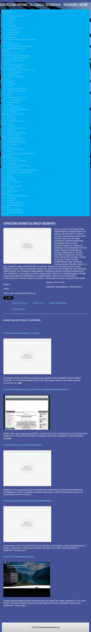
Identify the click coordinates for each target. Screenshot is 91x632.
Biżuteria (10, 81)
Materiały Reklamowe (16, 142)
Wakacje (5, 184)
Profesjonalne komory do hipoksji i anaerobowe (27, 501)
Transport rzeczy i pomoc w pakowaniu (22, 445)
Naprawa (6, 41)
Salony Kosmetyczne (16, 202)
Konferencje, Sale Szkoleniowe (20, 69)
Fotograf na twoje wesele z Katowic (21, 333)
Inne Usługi (12, 179)
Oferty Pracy (12, 30)
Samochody (7, 123)
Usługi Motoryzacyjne (16, 132)
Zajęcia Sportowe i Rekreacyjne (21, 153)
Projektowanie (13, 44)
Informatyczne (13, 158)
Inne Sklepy (12, 111)
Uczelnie (6, 62)
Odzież (10, 93)
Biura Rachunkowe (15, 16)
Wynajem (11, 130)
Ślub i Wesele (13, 167)
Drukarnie (11, 20)
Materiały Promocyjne (11, 137)
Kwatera (5, 51)
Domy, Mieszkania (15, 60)
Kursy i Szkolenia (14, 72)
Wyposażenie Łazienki (17, 90)
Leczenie (11, 200)
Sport (9, 95)
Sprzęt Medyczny (14, 205)
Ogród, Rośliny (13, 102)
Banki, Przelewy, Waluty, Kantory (21, 39)
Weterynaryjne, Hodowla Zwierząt (22, 170)
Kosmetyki (11, 198)
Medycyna (6, 193)
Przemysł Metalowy (15, 121)
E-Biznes (6, 79)
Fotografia (11, 163)
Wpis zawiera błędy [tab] (58, 303)
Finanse (5, 13)
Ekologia (10, 37)
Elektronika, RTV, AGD (17, 97)
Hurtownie (11, 25)
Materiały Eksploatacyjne (18, 109)
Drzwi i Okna (12, 53)
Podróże (10, 188)
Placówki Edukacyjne (16, 65)
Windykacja (12, 34)
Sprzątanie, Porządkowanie (19, 172)
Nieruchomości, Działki (17, 58)
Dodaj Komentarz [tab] (20, 303)
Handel (10, 23)
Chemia (10, 104)
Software (6, 207)
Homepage (7, 11)
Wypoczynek (12, 191)
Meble (9, 86)
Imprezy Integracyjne (16, 149)
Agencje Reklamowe (16, 139)
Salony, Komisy (13, 135)
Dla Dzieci (11, 83)
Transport (11, 125)
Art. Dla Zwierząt (14, 100)
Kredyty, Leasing (14, 27)
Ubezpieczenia (13, 32)
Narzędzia (11, 118)
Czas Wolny (7, 146)
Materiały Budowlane (16, 48)
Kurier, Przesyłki (14, 181)
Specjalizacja (8, 156)
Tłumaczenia (12, 74)
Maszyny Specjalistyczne (13, 114)
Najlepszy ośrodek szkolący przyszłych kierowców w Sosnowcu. (35, 389)
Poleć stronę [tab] (38, 303)
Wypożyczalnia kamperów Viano (18, 557)
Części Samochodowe (17, 128)
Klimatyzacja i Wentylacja (18, 55)
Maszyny (10, 116)
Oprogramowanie (14, 209)
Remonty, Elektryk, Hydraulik (19, 46)
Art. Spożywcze (14, 107)
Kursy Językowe (14, 67)
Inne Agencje (12, 144)
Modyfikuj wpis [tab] (18, 309)
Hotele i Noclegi (14, 186)
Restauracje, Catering (16, 160)
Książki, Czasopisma (16, 76)
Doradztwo (11, 18)
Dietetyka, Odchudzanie (17, 195)
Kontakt (5, 214)
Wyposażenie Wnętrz (16, 88)
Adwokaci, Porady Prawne (18, 165)
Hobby (9, 151)
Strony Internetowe (15, 212)
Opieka (10, 177)
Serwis (10, 174)
